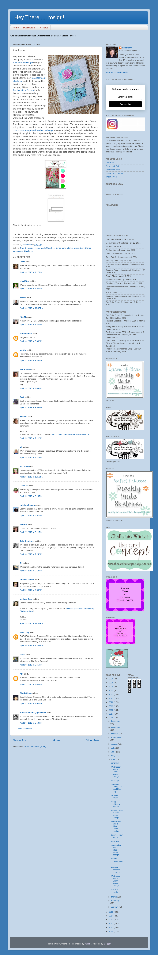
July (113, 748)
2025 (111, 683)
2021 (111, 698)
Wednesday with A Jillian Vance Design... (116, 772)
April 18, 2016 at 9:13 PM (31, 571)
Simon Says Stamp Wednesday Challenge (70, 434)
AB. (22, 674)
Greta (22, 262)
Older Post (92, 740)
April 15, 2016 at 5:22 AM (31, 408)
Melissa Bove (26, 599)
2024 (111, 687)
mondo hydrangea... (117, 861)
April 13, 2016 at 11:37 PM (31, 308)
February (115, 901)
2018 (111, 710)
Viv (21, 447)
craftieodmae (26, 333)
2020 (111, 702)
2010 (111, 931)
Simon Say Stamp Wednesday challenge (33, 130)
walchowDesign (27, 505)
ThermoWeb (111, 177)
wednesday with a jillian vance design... (116, 850)
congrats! (115, 763)
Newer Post (20, 740)
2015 (111, 912)
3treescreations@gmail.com (33, 712)
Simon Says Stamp (64, 248)
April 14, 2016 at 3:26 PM (31, 360)
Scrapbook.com (113, 170)
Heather (23, 416)
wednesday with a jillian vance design (116, 826)
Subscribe (125, 104)
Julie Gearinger (27, 541)
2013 (111, 920)
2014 (111, 916)
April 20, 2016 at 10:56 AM (31, 645)
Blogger (107, 944)
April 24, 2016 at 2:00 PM (31, 703)
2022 (111, 694)
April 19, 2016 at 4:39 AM (31, 590)
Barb (22, 397)
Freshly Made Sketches (44, 248)
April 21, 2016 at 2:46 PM (31, 684)
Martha (23, 350)
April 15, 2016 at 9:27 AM (31, 457)
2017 (111, 714)
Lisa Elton (24, 281)
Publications (29, 27)
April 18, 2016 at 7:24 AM (31, 554)
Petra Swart (25, 369)
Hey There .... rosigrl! (39, 17)
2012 (111, 923)
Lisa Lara (24, 486)
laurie (22, 654)
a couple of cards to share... (116, 869)
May (113, 756)
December (115, 721)
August (114, 744)
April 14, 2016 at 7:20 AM (31, 324)
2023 (111, 690)
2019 (111, 706)
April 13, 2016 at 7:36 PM (31, 289)
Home (16, 27)
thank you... (116, 841)
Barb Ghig (24, 632)
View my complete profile (117, 72)
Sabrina (23, 524)
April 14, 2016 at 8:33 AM (31, 341)
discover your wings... (117, 836)
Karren (23, 298)
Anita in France (27, 580)
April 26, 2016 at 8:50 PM (31, 723)
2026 (111, 679)
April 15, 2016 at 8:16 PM (31, 496)
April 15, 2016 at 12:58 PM (31, 477)
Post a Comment (24, 729)
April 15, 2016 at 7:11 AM (31, 438)
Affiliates (44, 27)
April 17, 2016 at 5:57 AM (31, 515)
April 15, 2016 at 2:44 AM (31, 388)
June (113, 752)
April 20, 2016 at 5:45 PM (31, 665)
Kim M (23, 317)
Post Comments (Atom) (35, 747)
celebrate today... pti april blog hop (116, 788)
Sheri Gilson (26, 693)
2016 (111, 718)
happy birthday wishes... (116, 803)
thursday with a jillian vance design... (117, 814)
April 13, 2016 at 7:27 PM (31, 272)
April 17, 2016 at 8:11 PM (31, 532)
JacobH (88, 944)
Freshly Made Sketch (23, 90)
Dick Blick (110, 162)
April (113, 759)
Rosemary (127, 48)
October (115, 734)
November (115, 727)
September (116, 738)
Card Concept (26, 248)
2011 (111, 927)
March (114, 897)
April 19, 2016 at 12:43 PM (31, 623)
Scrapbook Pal (112, 166)
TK (21, 563)
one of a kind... (114, 890)
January (115, 907)
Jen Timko (25, 466)
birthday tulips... (115, 796)
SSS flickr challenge (23, 62)
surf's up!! (115, 780)
